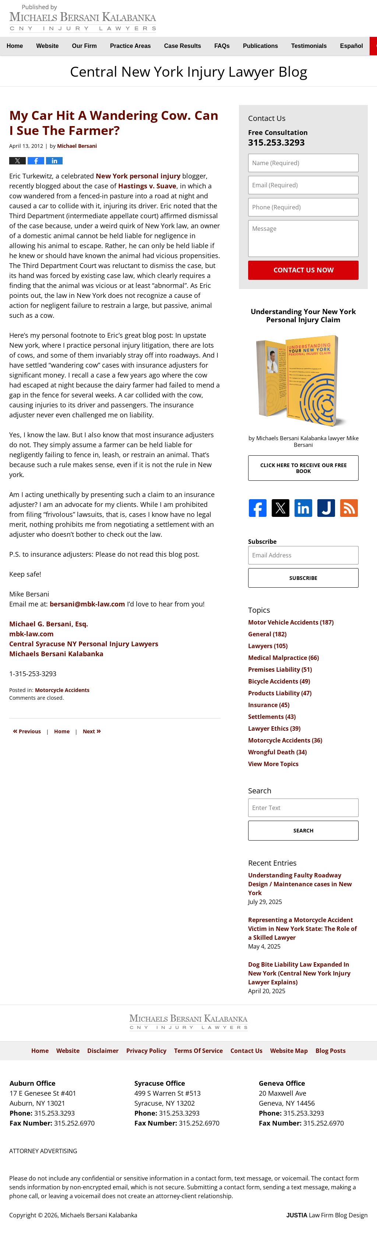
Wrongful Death (277, 752)
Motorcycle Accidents (62, 689)
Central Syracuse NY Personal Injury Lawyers (83, 643)
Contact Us (246, 1051)
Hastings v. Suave (147, 185)
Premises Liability (280, 669)
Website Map (289, 1051)
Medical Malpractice (283, 658)
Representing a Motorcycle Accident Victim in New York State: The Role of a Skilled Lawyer (302, 929)
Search (303, 830)
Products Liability (279, 693)
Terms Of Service (198, 1051)
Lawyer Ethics (274, 728)
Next (92, 731)
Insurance (268, 705)
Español (351, 46)
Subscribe (262, 542)
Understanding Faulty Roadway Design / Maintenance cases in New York (300, 884)
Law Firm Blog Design (327, 1215)
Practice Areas (130, 46)
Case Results (182, 46)
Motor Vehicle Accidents (291, 622)
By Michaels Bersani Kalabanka (331, 18)
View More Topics (273, 764)
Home (15, 46)
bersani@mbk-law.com (88, 603)
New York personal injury (139, 175)
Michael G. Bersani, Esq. (48, 623)
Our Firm (84, 46)
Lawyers (268, 646)
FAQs (222, 46)
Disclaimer (103, 1051)
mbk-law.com (31, 633)
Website (47, 46)
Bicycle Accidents (279, 681)
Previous (27, 731)
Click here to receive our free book (303, 468)
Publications (260, 46)
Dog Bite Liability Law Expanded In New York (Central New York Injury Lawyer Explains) (299, 973)
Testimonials (309, 46)
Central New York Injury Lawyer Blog (82, 18)
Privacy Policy (146, 1051)
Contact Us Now (304, 269)
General (267, 634)
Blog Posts (331, 1051)
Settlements (272, 717)
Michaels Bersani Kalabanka (56, 653)
